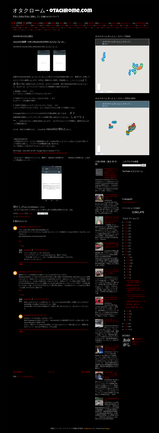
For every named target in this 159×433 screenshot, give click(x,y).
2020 (126, 240)
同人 (57, 29)
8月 (127, 269)
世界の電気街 (140, 23)
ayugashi (27, 250)
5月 (127, 278)
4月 (127, 311)
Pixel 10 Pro (27, 29)
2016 (126, 251)
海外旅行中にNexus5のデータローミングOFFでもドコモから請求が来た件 (111, 220)
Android (35, 23)
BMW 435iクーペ (126, 23)
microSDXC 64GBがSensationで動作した (134, 281)
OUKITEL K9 (57, 27)
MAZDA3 (19, 29)
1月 (127, 320)
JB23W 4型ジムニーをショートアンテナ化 (111, 321)
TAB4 (17, 27)
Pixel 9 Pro (82, 27)
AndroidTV (80, 25)
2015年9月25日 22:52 (33, 227)
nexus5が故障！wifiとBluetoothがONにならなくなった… (136, 290)
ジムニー (80, 23)
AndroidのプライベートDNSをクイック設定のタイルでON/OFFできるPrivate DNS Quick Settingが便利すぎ (111, 173)
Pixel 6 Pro (71, 25)
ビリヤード (131, 25)
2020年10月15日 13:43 (34, 272)
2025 (126, 225)
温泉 (13, 23)
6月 (127, 275)
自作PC (91, 23)
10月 (128, 263)
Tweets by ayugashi (129, 202)
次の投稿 (17, 372)
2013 (126, 326)
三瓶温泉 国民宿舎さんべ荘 (135, 301)
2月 (127, 317)
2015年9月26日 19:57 (41, 250)
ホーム (51, 372)
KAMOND (22, 227)
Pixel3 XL (140, 25)
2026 (126, 222)
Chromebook (121, 27)
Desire (23, 27)
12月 (128, 257)
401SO (105, 27)
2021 (126, 237)
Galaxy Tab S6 (31, 27)
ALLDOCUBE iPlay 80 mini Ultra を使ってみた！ (111, 196)
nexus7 (13, 25)
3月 (127, 314)
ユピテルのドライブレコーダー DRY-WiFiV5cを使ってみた (135, 296)
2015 (126, 255)
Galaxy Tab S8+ (131, 27)
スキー (70, 23)
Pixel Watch (116, 25)
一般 (100, 27)
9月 (127, 266)
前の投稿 (86, 372)
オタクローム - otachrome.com (52, 11)
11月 (128, 260)
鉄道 (45, 23)
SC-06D (36, 25)
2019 (126, 243)
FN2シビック (103, 23)
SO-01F (43, 29)
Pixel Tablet (35, 29)
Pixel (44, 25)
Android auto (112, 27)
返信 (20, 241)
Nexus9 (107, 25)
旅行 (61, 23)
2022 (126, 234)
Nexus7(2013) (48, 27)
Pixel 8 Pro (74, 27)
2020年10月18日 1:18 (39, 315)
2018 (126, 246)
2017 (126, 249)
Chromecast (99, 25)
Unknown (22, 272)
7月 (127, 272)
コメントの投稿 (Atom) (25, 376)
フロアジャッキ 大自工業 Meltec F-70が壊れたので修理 (111, 348)
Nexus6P (53, 25)
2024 (126, 228)
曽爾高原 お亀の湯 (132, 285)
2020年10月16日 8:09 (41, 299)
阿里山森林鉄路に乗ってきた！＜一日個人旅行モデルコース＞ (111, 246)
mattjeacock (88, 428)
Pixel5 (124, 25)
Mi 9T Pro (39, 27)
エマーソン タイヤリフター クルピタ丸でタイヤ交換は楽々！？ (111, 272)
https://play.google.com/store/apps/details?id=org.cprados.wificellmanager (40, 153)
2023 (126, 231)
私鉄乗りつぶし (24, 25)
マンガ (95, 27)
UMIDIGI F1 (50, 29)
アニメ (89, 27)
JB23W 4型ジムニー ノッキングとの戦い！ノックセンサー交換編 (111, 375)
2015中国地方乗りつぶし (134, 307)
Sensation (62, 25)
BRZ (53, 23)
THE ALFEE (89, 25)
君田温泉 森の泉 (132, 304)
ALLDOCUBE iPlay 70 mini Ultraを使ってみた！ (111, 299)
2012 (126, 329)
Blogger (107, 428)
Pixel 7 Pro (66, 27)
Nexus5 (114, 23)
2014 (126, 323)
